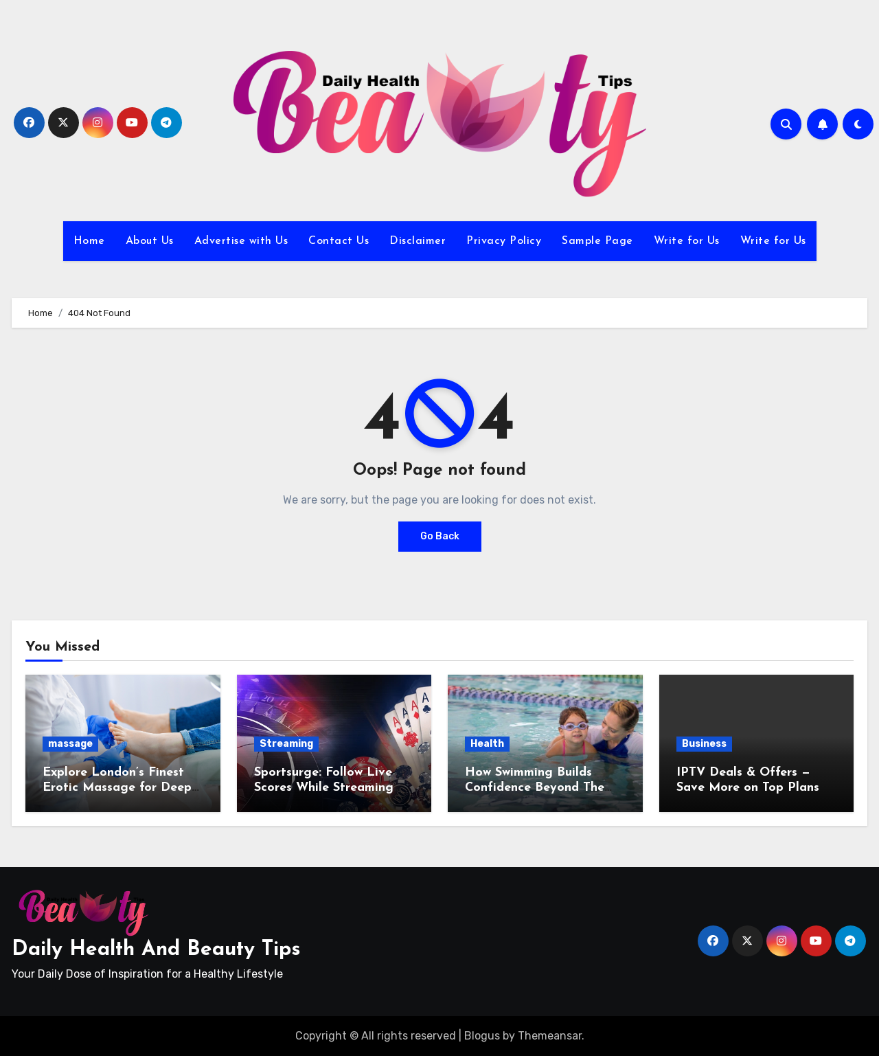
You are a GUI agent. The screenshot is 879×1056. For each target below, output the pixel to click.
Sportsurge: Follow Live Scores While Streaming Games (323, 787)
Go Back (439, 536)
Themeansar (550, 1035)
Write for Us (687, 241)
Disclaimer (417, 241)
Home (89, 241)
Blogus (482, 1035)
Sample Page (597, 241)
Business (704, 744)
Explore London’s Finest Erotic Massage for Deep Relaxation (117, 787)
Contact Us (338, 241)
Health (487, 744)
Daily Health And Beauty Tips (156, 949)
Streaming (286, 744)
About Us (150, 241)
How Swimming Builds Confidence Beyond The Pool (534, 787)
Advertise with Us (241, 241)
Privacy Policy (503, 241)
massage (70, 744)
